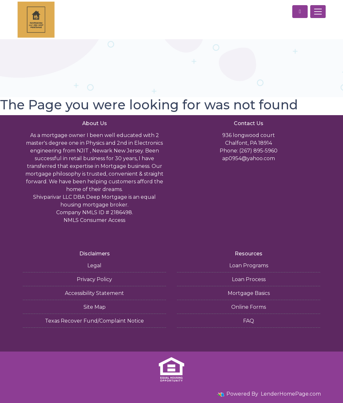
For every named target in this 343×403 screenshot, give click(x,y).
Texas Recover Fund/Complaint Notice (94, 321)
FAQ (248, 321)
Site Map (95, 307)
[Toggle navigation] (318, 11)
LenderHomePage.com (291, 394)
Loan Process (249, 279)
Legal (94, 265)
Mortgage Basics (249, 293)
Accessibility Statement (94, 293)
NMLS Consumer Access (94, 220)
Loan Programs (248, 265)
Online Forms (248, 307)
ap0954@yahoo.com (248, 158)
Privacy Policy (94, 279)
